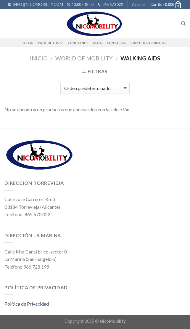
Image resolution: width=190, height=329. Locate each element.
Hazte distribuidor (149, 43)
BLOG (97, 43)
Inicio (28, 43)
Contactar (117, 43)
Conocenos (78, 43)
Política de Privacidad (26, 303)
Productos (50, 43)
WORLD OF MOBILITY (84, 58)
